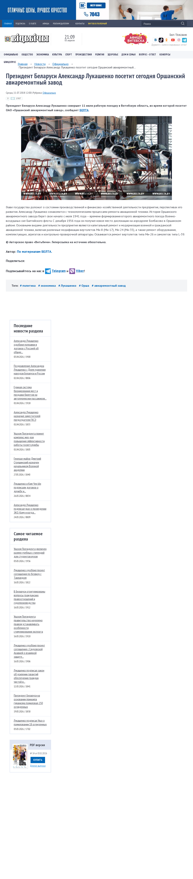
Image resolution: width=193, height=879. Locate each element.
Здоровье (113, 54)
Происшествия (83, 54)
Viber (76, 271)
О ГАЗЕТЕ (34, 23)
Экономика (42, 54)
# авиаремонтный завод (109, 285)
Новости (40, 64)
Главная (23, 64)
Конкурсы (164, 54)
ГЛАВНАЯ (8, 23)
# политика (28, 285)
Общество (27, 54)
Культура (57, 54)
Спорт (68, 54)
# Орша (84, 285)
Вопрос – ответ (147, 54)
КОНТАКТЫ (79, 23)
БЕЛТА (84, 110)
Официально (11, 54)
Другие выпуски (38, 765)
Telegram (55, 271)
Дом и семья (129, 54)
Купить (37, 760)
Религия (99, 54)
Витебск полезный (97, 23)
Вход (172, 34)
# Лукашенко (67, 285)
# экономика (47, 285)
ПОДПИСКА (20, 23)
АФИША (46, 23)
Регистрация (181, 34)
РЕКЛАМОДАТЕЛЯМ (62, 23)
